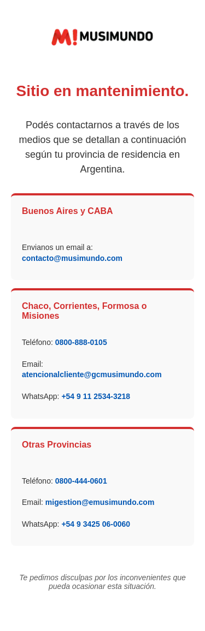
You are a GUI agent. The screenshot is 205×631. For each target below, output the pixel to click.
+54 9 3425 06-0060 (95, 524)
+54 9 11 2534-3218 (95, 396)
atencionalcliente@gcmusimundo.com (92, 374)
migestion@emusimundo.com (100, 502)
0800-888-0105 (81, 342)
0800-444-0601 (81, 481)
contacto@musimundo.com (72, 258)
